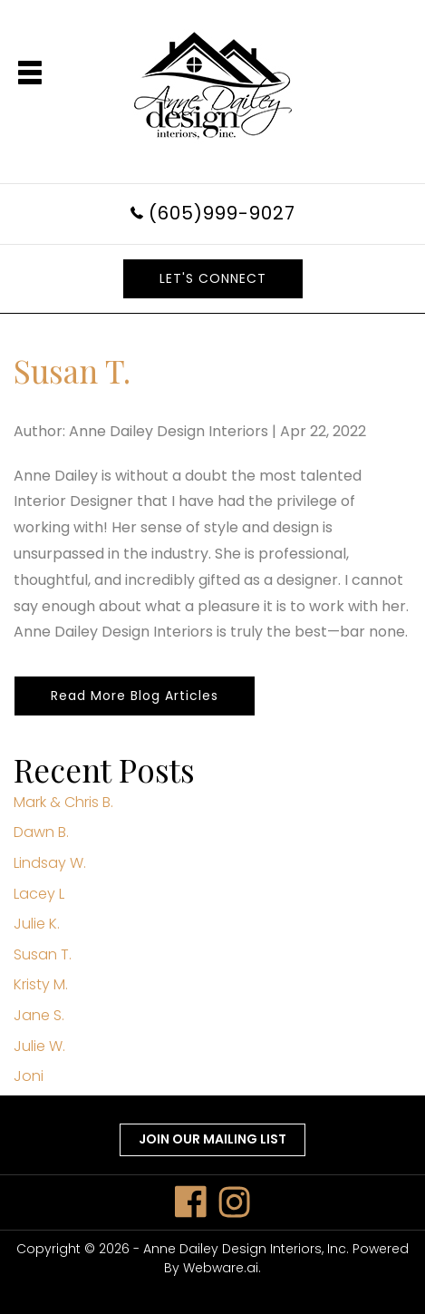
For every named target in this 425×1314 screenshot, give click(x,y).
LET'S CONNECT (212, 278)
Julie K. (37, 923)
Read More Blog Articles (134, 695)
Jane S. (39, 1015)
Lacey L (39, 893)
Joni (28, 1076)
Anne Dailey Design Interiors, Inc (244, 1249)
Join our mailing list (212, 1139)
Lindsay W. (50, 862)
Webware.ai (220, 1268)
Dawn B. (41, 832)
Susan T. (43, 954)
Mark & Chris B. (63, 802)
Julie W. (39, 1046)
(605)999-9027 (222, 213)
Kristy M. (41, 984)
